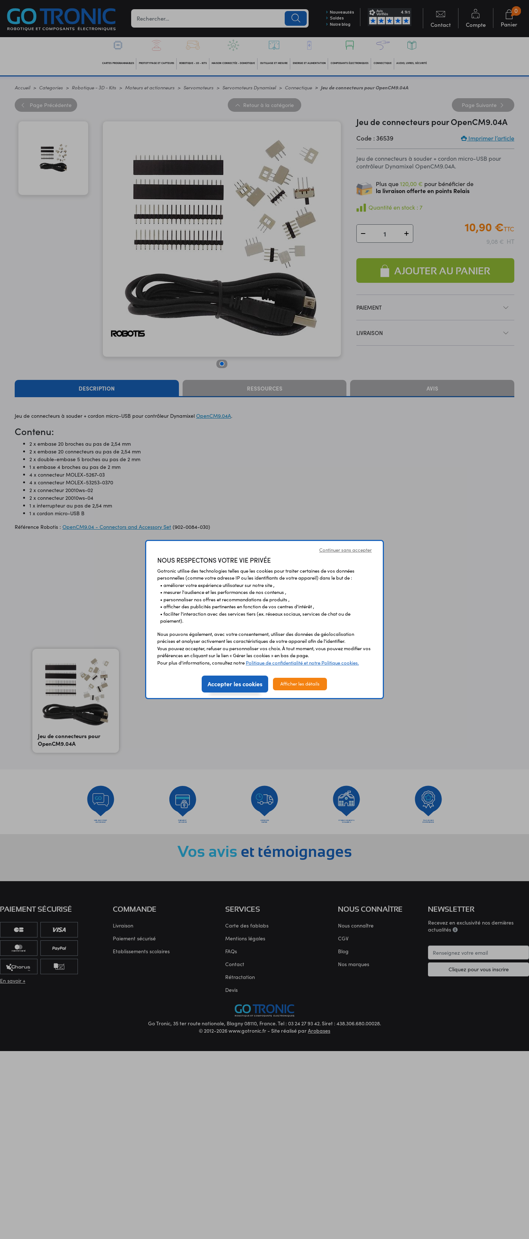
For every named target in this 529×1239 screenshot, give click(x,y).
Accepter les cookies (235, 684)
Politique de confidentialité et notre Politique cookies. (302, 662)
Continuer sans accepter (345, 549)
